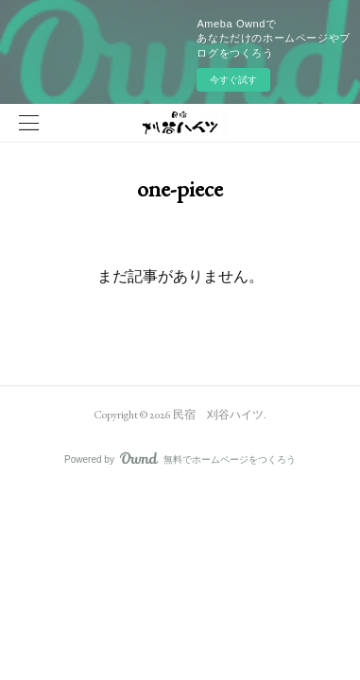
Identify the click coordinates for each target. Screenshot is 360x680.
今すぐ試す (233, 80)
